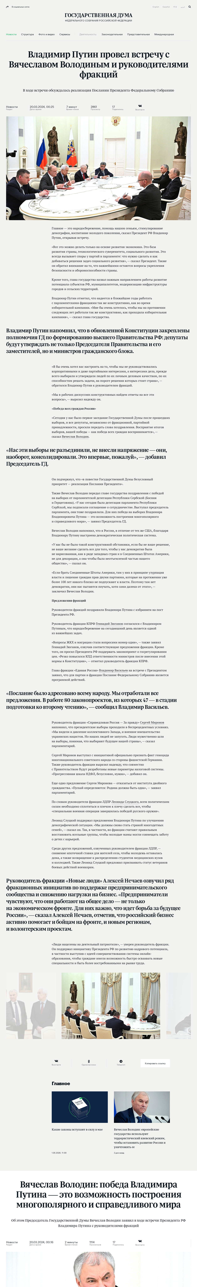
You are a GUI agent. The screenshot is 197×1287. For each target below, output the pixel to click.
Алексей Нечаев (122, 880)
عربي (183, 6)
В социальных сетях (20, 6)
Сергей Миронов (152, 722)
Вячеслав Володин (75, 436)
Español (166, 6)
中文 (175, 6)
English (156, 6)
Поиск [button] (190, 7)
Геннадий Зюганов (109, 624)
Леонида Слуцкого (125, 802)
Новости (12, 106)
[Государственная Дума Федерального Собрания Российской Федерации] (98, 17)
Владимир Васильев (113, 670)
